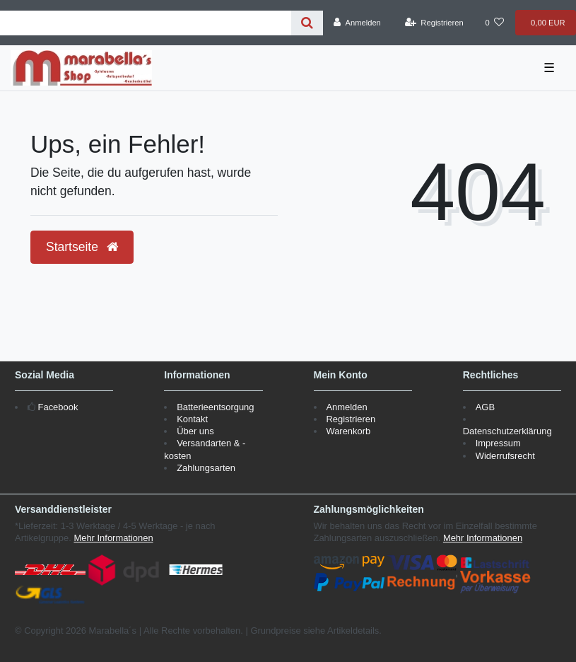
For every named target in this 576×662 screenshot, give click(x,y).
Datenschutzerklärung (507, 431)
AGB (485, 407)
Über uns (195, 431)
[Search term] (145, 23)
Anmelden (346, 407)
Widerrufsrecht (505, 456)
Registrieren (350, 419)
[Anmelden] (357, 22)
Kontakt (192, 419)
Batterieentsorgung (215, 407)
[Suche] (307, 23)
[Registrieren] (434, 22)
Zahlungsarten (206, 468)
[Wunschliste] (494, 22)
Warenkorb (348, 431)
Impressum (498, 443)
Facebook (58, 407)
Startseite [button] (82, 247)
